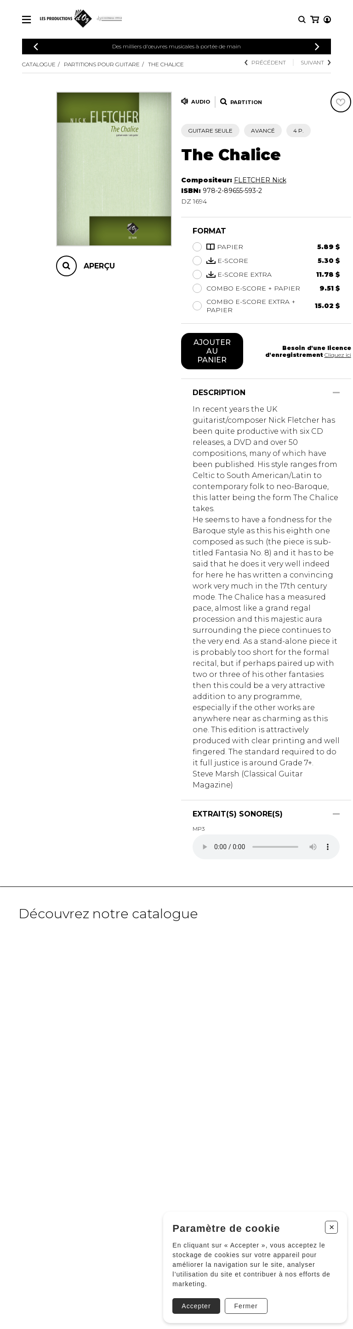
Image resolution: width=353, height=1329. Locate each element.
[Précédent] (36, 46)
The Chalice (166, 64)
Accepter (195, 1305)
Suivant (316, 62)
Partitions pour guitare (102, 64)
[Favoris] (340, 102)
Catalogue (39, 64)
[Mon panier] (326, 19)
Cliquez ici (338, 354)
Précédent (265, 62)
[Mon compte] (314, 19)
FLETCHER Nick (260, 180)
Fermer (244, 1305)
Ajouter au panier (212, 351)
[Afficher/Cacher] (336, 392)
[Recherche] (302, 19)
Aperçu (99, 266)
